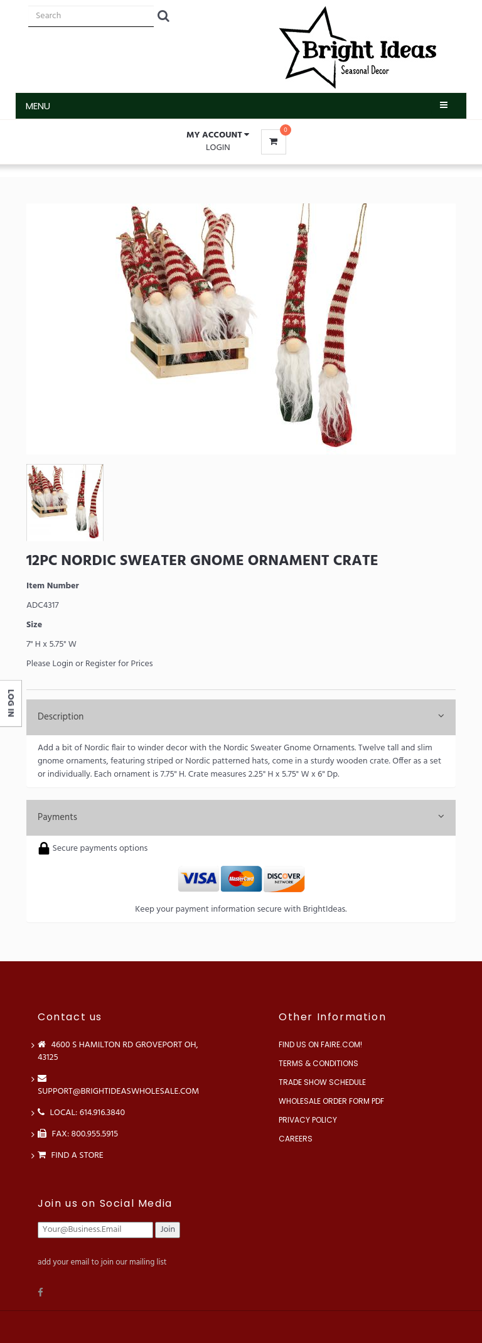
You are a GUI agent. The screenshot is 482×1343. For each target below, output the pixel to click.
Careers (296, 1138)
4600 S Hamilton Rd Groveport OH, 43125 (118, 1051)
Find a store (71, 1155)
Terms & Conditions (318, 1063)
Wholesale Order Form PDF (331, 1101)
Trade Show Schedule (322, 1082)
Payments (241, 817)
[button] (217, 135)
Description (241, 717)
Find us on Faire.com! (320, 1044)
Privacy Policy (308, 1119)
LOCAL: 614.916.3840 (81, 1113)
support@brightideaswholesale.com (118, 1085)
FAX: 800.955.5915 (78, 1134)
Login (218, 148)
